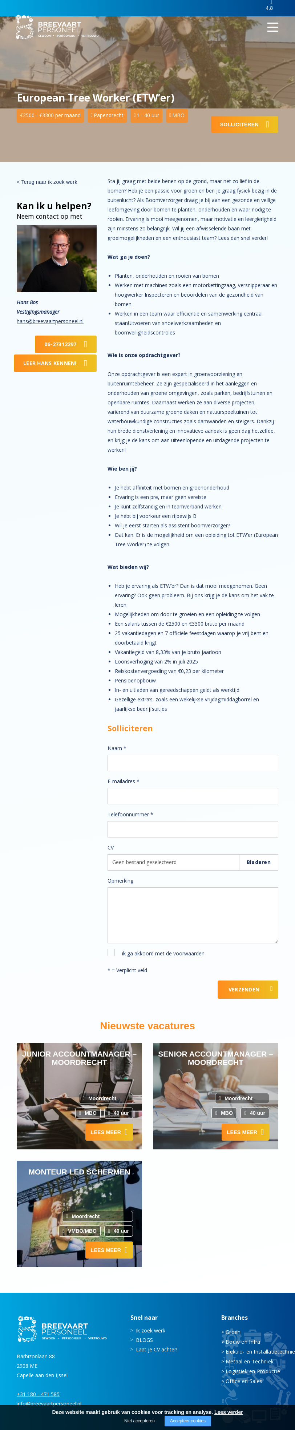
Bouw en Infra (243, 1341)
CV (111, 847)
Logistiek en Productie (252, 1370)
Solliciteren (239, 124)
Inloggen (244, 8)
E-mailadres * (124, 781)
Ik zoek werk (150, 1330)
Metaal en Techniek (250, 1361)
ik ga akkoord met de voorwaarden (163, 953)
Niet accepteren (139, 1420)
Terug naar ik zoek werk (49, 182)
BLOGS (144, 1339)
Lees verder (228, 1412)
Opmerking (120, 880)
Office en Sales (244, 1380)
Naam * (117, 748)
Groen (233, 1331)
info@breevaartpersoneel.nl (49, 1403)
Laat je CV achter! (156, 1349)
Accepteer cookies (188, 1420)
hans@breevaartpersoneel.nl (50, 321)
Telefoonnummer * (130, 814)
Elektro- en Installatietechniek (252, 1351)
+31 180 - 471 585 (38, 1393)
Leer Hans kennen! (50, 363)
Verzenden (244, 989)
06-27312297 (60, 344)
